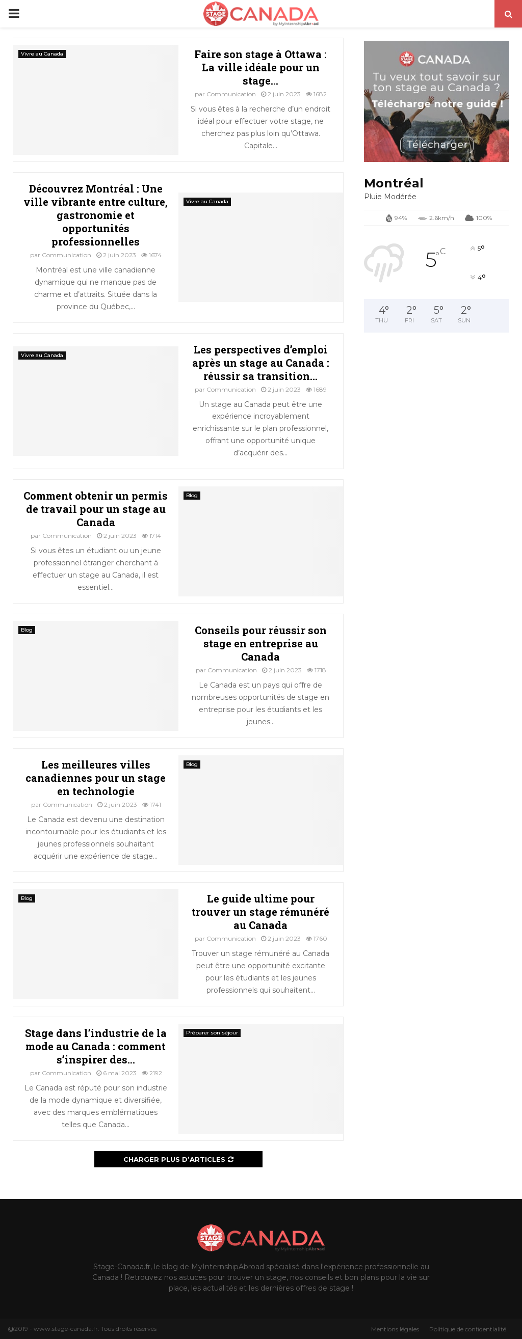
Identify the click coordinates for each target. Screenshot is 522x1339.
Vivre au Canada (42, 53)
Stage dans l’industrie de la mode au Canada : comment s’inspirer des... (96, 1046)
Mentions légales (395, 1329)
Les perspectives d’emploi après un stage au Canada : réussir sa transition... (260, 362)
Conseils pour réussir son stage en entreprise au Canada (261, 643)
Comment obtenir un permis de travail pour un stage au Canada (95, 509)
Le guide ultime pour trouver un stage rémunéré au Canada (260, 912)
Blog (192, 495)
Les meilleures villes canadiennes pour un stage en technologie (95, 778)
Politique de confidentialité (467, 1329)
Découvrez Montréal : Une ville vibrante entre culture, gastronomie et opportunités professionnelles (95, 215)
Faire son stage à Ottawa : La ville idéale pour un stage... (260, 67)
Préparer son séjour (212, 1032)
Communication (231, 94)
